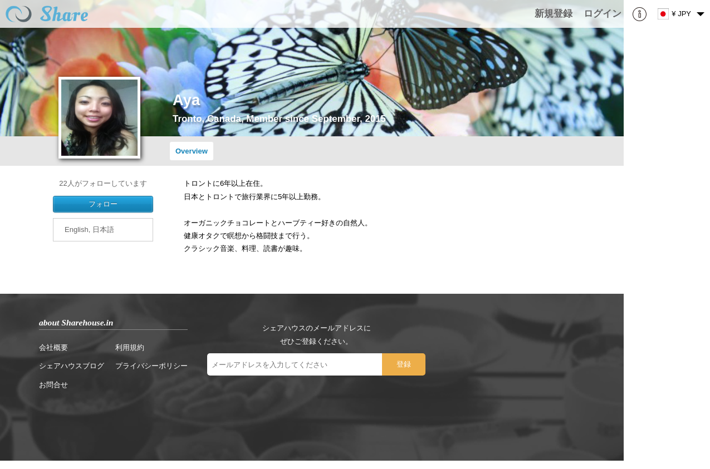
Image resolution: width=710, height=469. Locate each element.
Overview (191, 151)
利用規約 (129, 347)
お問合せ (53, 385)
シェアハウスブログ (71, 366)
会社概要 (53, 347)
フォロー (103, 204)
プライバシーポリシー (151, 366)
